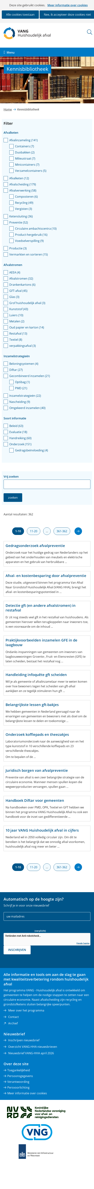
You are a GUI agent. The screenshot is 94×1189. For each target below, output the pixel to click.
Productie (18, 248)
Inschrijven (17, 950)
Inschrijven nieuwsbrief (23, 1040)
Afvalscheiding (22, 184)
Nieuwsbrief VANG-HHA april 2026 (31, 1053)
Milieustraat (25, 158)
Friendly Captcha (82, 943)
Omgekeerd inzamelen (27, 408)
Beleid (16, 426)
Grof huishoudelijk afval (27, 303)
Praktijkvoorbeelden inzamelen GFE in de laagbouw (41, 642)
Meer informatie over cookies (67, 5)
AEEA (14, 272)
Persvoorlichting (18, 1087)
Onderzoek (20, 444)
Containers (24, 146)
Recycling (24, 203)
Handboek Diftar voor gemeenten (35, 800)
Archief (13, 1023)
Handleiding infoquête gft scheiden (36, 674)
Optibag (22, 382)
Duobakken (25, 152)
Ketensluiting (21, 216)
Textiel (15, 340)
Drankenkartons (22, 285)
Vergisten (23, 209)
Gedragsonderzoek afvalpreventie (35, 545)
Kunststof (18, 309)
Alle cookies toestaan (20, 15)
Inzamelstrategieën (25, 396)
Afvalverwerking (22, 190)
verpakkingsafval (22, 346)
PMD (21, 388)
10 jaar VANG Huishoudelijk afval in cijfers (42, 830)
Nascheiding (19, 402)
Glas (14, 297)
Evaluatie (18, 432)
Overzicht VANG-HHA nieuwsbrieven (32, 1047)
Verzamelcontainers (30, 171)
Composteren (26, 197)
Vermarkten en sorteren (28, 254)
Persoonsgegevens (20, 1076)
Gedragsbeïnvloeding (31, 450)
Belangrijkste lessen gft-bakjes (32, 704)
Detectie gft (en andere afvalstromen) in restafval (41, 608)
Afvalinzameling (23, 140)
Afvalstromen (21, 278)
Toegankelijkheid (18, 1070)
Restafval (18, 333)
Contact (13, 1017)
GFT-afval (18, 291)
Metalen (16, 321)
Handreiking (20, 438)
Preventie (18, 222)
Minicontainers (27, 165)
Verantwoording (18, 1082)
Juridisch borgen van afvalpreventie (37, 770)
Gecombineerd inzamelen (29, 376)
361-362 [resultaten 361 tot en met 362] (62, 531)
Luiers (16, 315)
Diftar (16, 370)
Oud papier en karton (26, 327)
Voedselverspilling (29, 241)
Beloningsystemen (23, 364)
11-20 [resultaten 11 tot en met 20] (33, 531)
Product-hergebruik (31, 235)
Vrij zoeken (11, 477)
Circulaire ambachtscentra (36, 229)
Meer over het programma (26, 1010)
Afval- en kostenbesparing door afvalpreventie (46, 575)
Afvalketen (19, 178)
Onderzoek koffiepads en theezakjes (37, 734)
